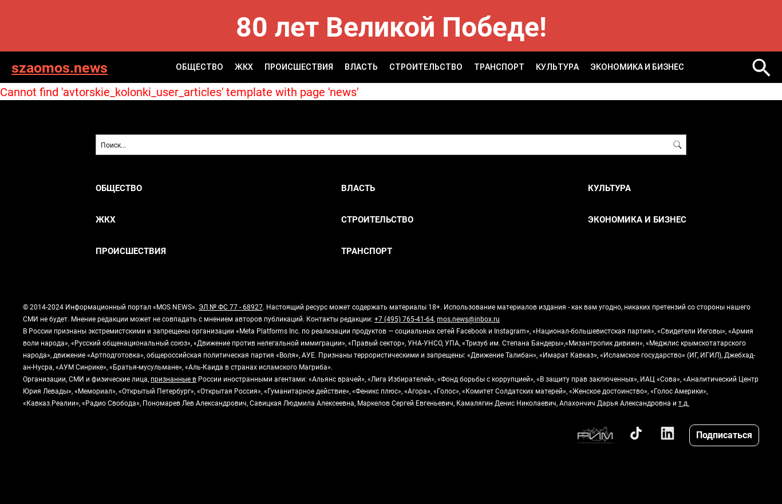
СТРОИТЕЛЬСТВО (426, 67)
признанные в (173, 378)
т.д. (683, 402)
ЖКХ (244, 67)
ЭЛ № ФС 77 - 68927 (231, 306)
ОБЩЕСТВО (199, 67)
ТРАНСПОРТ (499, 67)
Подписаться (724, 434)
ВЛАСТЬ (361, 67)
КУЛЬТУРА (557, 67)
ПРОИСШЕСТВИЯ (298, 67)
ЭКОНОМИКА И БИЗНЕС (637, 67)
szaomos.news (59, 67)
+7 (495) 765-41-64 (404, 318)
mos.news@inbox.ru (468, 318)
